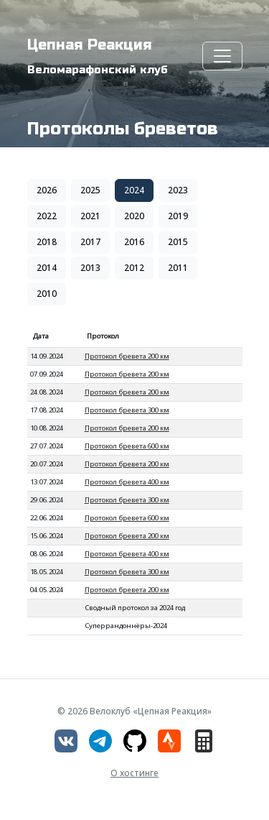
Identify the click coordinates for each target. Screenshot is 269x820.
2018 (47, 242)
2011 (178, 268)
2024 (134, 190)
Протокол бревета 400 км (127, 482)
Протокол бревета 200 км (127, 356)
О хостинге (134, 773)
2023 (178, 190)
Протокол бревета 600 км (127, 446)
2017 (90, 242)
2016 (134, 242)
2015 (178, 242)
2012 (134, 268)
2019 (178, 216)
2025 (90, 190)
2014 (47, 268)
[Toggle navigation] (222, 56)
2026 (47, 190)
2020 (134, 216)
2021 (90, 216)
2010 (47, 293)
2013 (90, 268)
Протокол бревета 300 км (127, 410)
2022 (47, 216)
